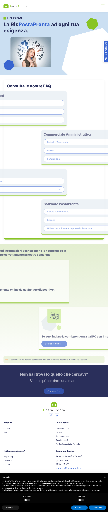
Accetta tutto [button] (97, 507)
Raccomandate (62, 436)
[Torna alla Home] (15, 5)
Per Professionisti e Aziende (68, 444)
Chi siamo (7, 428)
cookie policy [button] (78, 483)
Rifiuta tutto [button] (79, 507)
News (5, 432)
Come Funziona (62, 428)
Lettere (59, 432)
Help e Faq (8, 457)
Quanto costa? (62, 440)
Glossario (7, 461)
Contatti (6, 464)
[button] (103, 6)
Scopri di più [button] (10, 507)
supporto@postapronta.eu (69, 468)
